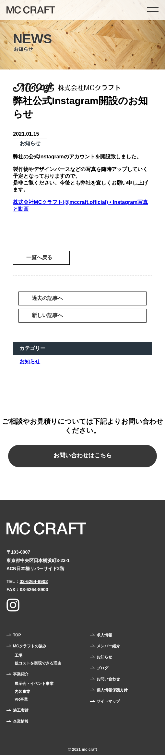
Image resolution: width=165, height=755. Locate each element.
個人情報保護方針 (112, 690)
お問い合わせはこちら (82, 455)
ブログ (102, 668)
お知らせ (29, 361)
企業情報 (21, 721)
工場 (18, 655)
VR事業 (21, 699)
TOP (17, 635)
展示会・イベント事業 (34, 683)
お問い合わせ (108, 679)
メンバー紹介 (108, 646)
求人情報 (104, 635)
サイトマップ (108, 701)
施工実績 (21, 710)
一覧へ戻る (39, 257)
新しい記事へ (47, 315)
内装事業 (22, 691)
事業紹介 (21, 674)
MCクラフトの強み (29, 646)
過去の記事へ (47, 298)
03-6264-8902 (33, 581)
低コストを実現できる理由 (38, 663)
